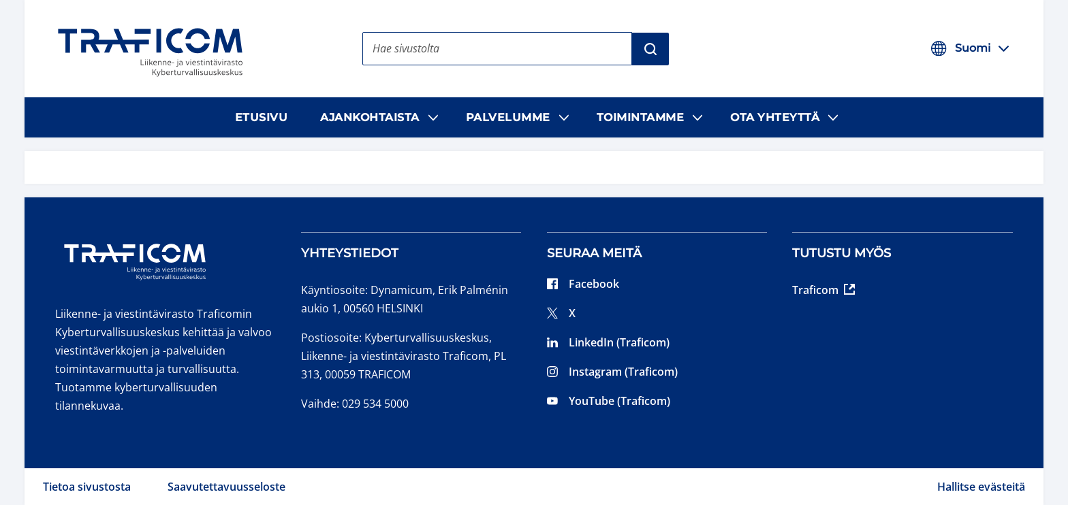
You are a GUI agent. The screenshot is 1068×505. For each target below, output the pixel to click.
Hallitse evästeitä (981, 486)
